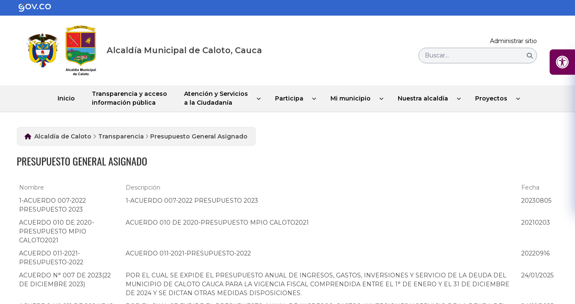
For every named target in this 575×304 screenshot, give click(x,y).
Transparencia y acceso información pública (129, 98)
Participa (289, 98)
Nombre (31, 187)
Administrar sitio (513, 41)
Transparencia (121, 136)
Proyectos (491, 98)
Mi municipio (350, 98)
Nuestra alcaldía (423, 98)
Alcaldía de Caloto (62, 136)
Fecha (530, 187)
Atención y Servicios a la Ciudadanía (216, 98)
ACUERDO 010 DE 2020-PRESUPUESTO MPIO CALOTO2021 (56, 231)
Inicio (66, 98)
